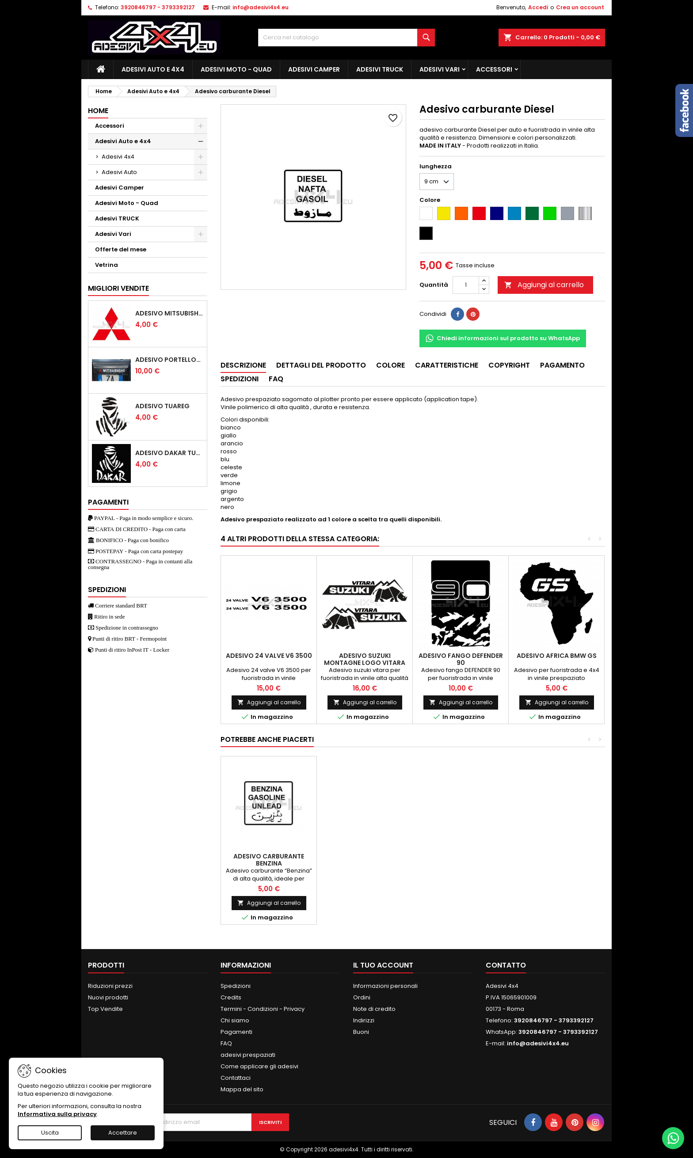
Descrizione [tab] (243, 365)
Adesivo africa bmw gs (557, 655)
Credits (231, 997)
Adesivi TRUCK (379, 69)
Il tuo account (383, 965)
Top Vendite (105, 1009)
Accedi (538, 7)
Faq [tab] (276, 379)
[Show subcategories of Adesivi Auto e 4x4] (200, 141)
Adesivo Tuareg (162, 406)
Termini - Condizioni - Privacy (263, 1009)
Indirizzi (363, 1020)
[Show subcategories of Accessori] (200, 125)
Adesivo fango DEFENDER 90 (461, 659)
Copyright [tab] (509, 365)
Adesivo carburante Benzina (268, 860)
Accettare (122, 1132)
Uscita (50, 1132)
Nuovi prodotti (108, 997)
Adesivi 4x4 (118, 156)
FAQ (226, 1043)
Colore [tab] (390, 365)
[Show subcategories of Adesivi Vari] (200, 234)
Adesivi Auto (119, 172)
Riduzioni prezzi (110, 986)
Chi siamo (235, 1020)
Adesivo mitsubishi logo (169, 313)
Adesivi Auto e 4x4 (153, 69)
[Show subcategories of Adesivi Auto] (200, 172)
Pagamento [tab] (562, 365)
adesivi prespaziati (248, 1055)
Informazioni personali (385, 986)
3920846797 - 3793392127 (158, 7)
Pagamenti (236, 1032)
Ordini (361, 997)
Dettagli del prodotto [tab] (321, 365)
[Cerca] (346, 37)
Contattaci (236, 1078)
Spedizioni (236, 986)
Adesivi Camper (314, 69)
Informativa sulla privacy (57, 1114)
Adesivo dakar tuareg (169, 452)
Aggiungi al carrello (544, 285)
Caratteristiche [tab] (446, 365)
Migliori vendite (118, 288)
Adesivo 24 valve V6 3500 (269, 655)
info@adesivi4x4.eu (260, 7)
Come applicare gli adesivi (259, 1066)
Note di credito (374, 1009)
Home (98, 111)
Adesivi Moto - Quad (236, 69)
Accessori (494, 69)
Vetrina (106, 265)
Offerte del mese (120, 249)
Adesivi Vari (439, 69)
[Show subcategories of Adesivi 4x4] (200, 156)
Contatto (506, 965)
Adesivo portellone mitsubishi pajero (169, 359)
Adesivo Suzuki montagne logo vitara (364, 659)
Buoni (361, 1032)
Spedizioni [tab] (240, 379)
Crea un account (580, 7)
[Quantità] (466, 285)
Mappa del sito (242, 1089)
